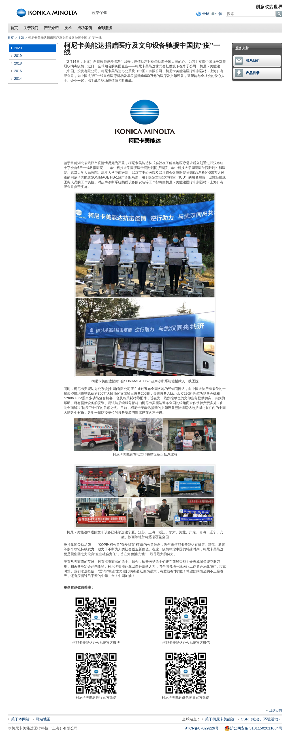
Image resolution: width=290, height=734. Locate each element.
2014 (18, 79)
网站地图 (43, 719)
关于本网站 (20, 719)
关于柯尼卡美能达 (219, 719)
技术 (68, 28)
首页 (14, 28)
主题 (21, 37)
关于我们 (31, 28)
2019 (18, 56)
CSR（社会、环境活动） (261, 719)
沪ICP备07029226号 (202, 728)
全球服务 (105, 28)
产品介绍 (51, 28)
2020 (18, 48)
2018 (18, 63)
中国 (219, 14)
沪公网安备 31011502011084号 (253, 728)
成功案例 (84, 28)
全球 (206, 14)
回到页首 (275, 710)
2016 (18, 71)
